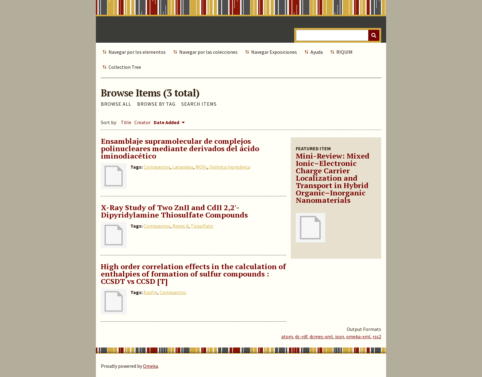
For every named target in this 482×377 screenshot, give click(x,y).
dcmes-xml (321, 336)
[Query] (337, 35)
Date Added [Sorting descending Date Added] (167, 122)
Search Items (199, 104)
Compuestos (157, 167)
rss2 (377, 336)
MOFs (201, 167)
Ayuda (316, 52)
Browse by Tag (156, 104)
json (339, 336)
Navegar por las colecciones (208, 52)
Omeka (150, 366)
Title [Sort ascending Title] (126, 122)
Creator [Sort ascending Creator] (142, 122)
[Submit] (373, 35)
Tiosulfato (202, 226)
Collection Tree (125, 67)
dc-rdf (301, 336)
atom (287, 336)
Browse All (116, 104)
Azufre (150, 292)
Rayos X (180, 226)
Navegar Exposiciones (274, 52)
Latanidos (182, 167)
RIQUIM (344, 52)
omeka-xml (358, 336)
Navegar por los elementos (137, 52)
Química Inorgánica (229, 167)
